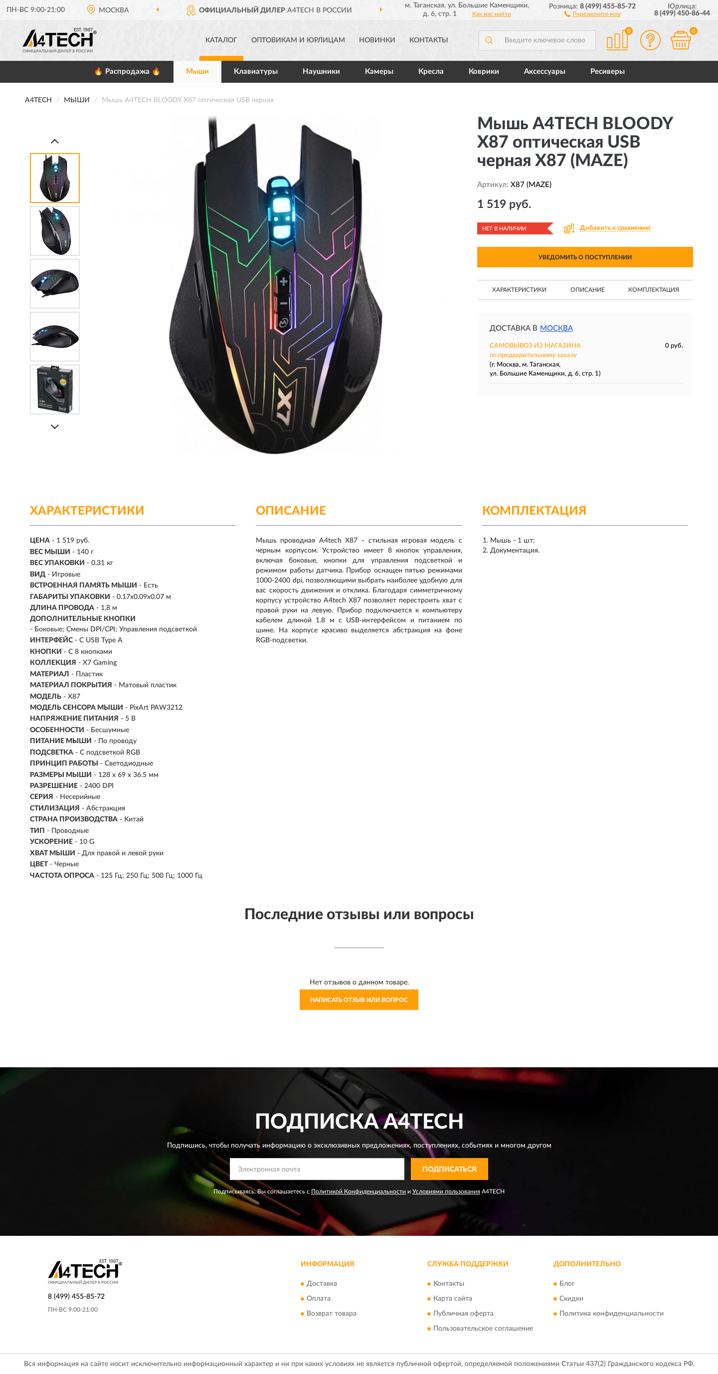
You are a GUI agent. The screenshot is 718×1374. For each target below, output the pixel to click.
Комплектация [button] (653, 290)
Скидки (571, 1298)
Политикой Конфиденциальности (358, 1191)
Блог (567, 1283)
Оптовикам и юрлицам (298, 40)
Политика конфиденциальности (611, 1313)
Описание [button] (587, 290)
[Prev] (55, 141)
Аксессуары (544, 71)
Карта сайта (452, 1298)
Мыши (197, 71)
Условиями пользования (446, 1191)
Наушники (321, 71)
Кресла (431, 71)
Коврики (484, 71)
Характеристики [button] (519, 290)
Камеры (379, 71)
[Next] (55, 426)
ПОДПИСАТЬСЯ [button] (449, 1169)
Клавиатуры (256, 71)
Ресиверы (607, 71)
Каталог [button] (221, 40)
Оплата (319, 1298)
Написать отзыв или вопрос (359, 1000)
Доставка (322, 1283)
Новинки (377, 40)
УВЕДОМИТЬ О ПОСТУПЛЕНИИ (585, 257)
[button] (592, 13)
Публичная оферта (463, 1313)
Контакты (428, 40)
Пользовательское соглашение (483, 1328)
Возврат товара (332, 1313)
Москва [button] (556, 328)
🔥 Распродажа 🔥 (127, 71)
